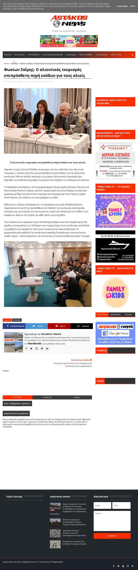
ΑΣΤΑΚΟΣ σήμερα (115, 365)
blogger (17, 397)
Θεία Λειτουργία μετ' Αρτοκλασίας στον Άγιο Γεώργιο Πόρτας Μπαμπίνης (74, 522)
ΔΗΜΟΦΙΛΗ (115, 314)
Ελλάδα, (51, 81)
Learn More (122, 6)
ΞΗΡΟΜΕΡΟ (34, 54)
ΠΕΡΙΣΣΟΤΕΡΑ (22, 61)
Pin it (61, 326)
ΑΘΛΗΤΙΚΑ (116, 54)
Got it (133, 6)
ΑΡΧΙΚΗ (8, 54)
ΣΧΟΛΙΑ (128, 314)
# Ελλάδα (17, 320)
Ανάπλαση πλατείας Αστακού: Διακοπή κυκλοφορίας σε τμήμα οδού (74, 533)
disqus (77, 397)
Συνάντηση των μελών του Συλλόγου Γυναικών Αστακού (75, 542)
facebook (47, 397)
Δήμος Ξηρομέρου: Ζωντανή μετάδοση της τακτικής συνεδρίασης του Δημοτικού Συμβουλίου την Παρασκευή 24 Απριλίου (68, 509)
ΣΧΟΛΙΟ (83, 326)
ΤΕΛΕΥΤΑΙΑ (102, 314)
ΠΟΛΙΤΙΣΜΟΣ (85, 54)
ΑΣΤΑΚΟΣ (20, 54)
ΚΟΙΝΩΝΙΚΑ (102, 54)
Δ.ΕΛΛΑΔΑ (71, 54)
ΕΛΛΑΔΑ (8, 61)
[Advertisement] (52, 386)
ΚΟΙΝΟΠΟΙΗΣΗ (15, 326)
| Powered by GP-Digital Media (50, 562)
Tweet (38, 326)
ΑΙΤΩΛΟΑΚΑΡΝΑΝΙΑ (53, 54)
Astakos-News (9, 562)
